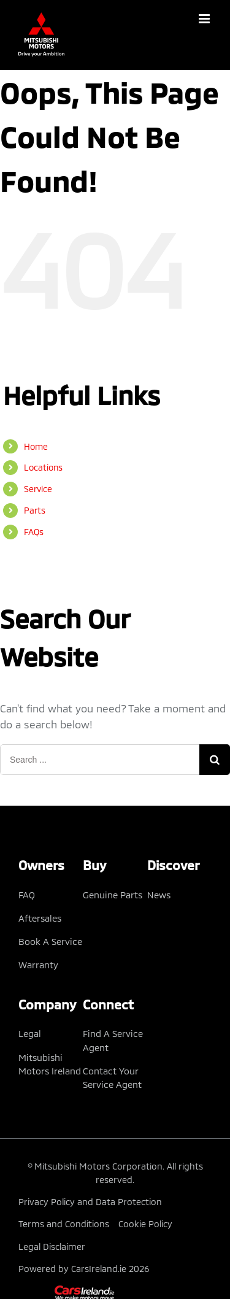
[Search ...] (99, 759)
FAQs (34, 531)
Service (38, 489)
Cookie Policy (145, 1224)
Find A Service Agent (113, 1040)
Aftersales (39, 917)
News (159, 894)
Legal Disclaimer (51, 1246)
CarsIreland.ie (98, 1268)
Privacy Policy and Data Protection (90, 1202)
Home (36, 446)
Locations (43, 467)
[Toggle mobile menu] (205, 18)
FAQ (26, 894)
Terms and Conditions (63, 1224)
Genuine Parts (112, 894)
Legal (29, 1033)
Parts (34, 510)
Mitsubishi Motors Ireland (49, 1064)
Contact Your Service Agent (112, 1077)
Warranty (38, 964)
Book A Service (50, 941)
